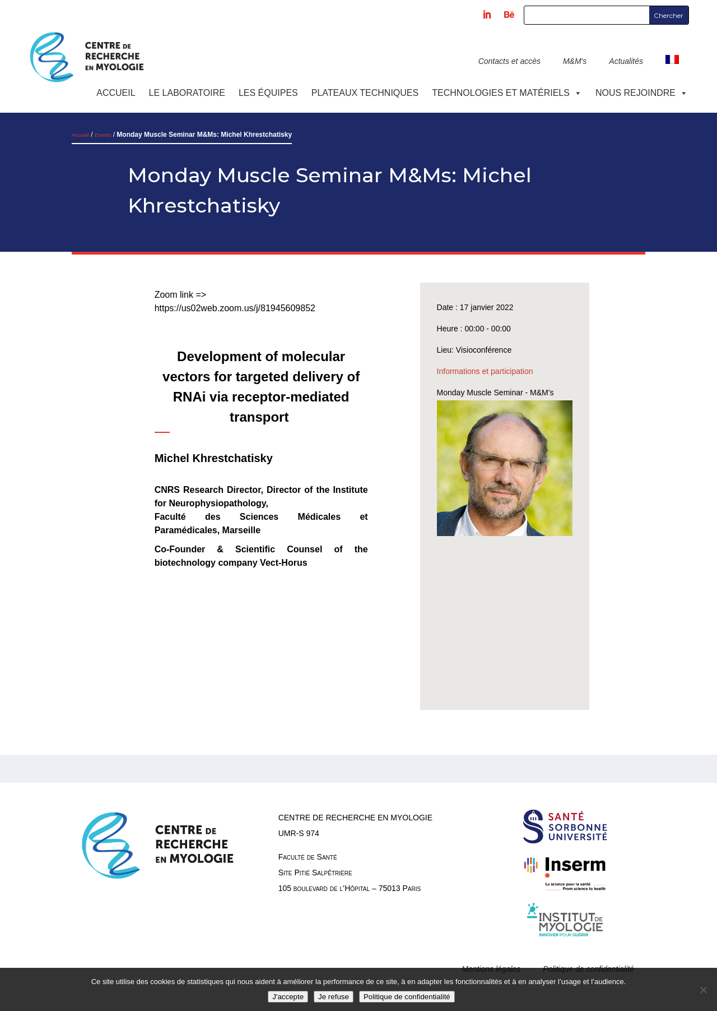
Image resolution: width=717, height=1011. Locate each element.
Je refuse (333, 996)
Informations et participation (485, 371)
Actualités (626, 61)
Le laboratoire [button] (187, 93)
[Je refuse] (703, 989)
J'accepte (288, 996)
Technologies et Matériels (507, 93)
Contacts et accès (509, 61)
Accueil (115, 93)
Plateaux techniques (364, 93)
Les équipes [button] (268, 93)
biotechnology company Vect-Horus (231, 562)
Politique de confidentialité (407, 996)
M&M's (574, 61)
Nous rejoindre (641, 93)
